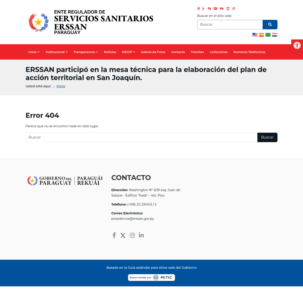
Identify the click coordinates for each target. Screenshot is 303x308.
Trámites (197, 52)
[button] (297, 45)
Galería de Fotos (153, 52)
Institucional (55, 52)
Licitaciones (219, 52)
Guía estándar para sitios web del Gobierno (162, 268)
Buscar (267, 137)
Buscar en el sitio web (214, 16)
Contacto (178, 52)
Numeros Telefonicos (249, 52)
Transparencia (84, 52)
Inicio (32, 52)
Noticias (110, 52)
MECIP (127, 52)
